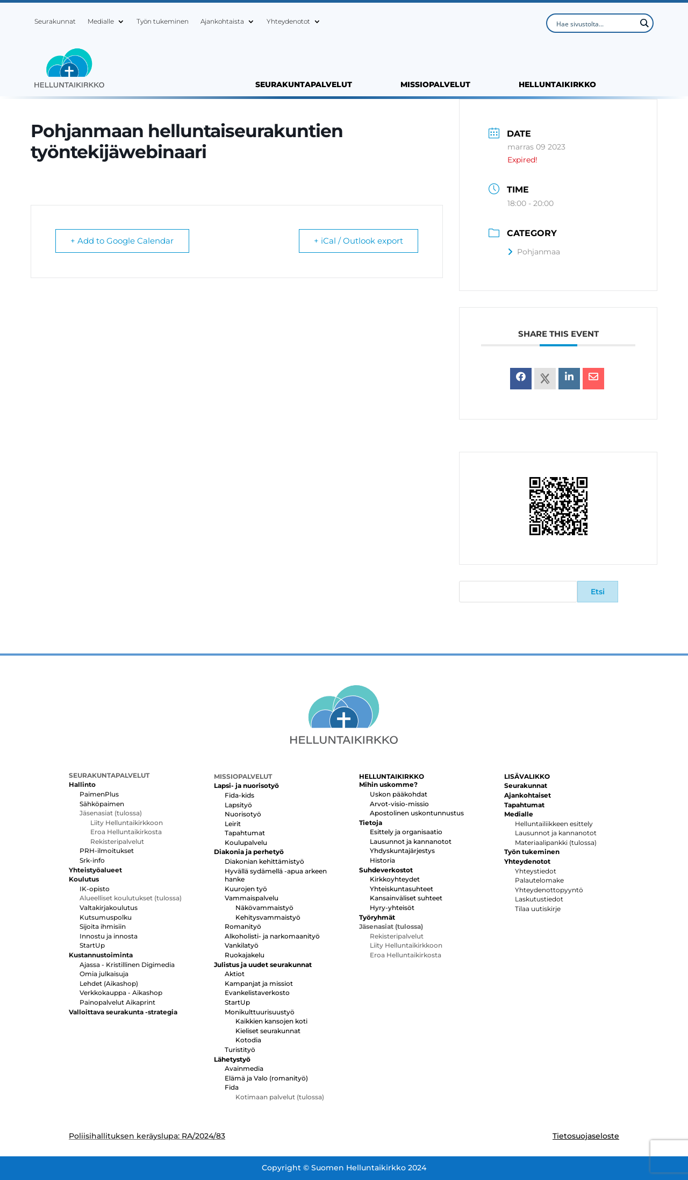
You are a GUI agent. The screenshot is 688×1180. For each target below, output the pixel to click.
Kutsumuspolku (106, 917)
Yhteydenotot (288, 21)
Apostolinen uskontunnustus (417, 813)
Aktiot (235, 974)
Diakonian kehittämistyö (264, 861)
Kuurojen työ (246, 889)
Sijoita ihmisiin (103, 926)
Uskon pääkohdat (398, 794)
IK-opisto (95, 889)
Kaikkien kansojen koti (271, 1021)
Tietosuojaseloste (586, 1136)
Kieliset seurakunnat (267, 1031)
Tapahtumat (245, 833)
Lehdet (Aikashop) (109, 983)
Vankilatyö (242, 945)
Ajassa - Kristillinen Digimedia (127, 965)
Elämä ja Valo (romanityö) (266, 1078)
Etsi (598, 591)
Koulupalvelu (246, 842)
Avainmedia (244, 1068)
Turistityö (240, 1050)
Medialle (101, 21)
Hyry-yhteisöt (392, 908)
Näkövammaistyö (264, 908)
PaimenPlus (99, 794)
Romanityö (243, 926)
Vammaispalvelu (251, 898)
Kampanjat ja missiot (259, 983)
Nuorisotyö (243, 814)
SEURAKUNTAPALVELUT (303, 85)
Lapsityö (238, 805)
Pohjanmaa (533, 252)
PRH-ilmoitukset (107, 851)
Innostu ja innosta (109, 936)
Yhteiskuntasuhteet (401, 889)
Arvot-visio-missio (399, 804)
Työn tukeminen (163, 21)
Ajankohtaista (222, 21)
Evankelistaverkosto (257, 993)
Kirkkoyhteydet (395, 879)
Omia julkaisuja (104, 974)
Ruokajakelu (244, 955)
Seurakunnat (55, 21)
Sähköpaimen (102, 804)
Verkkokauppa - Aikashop (121, 993)
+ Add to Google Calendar (122, 241)
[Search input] (595, 23)
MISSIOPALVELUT (435, 85)
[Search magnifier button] (644, 23)
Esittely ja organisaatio (406, 832)
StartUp (92, 945)
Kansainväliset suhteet (406, 898)
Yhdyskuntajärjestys (402, 851)
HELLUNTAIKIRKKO (557, 85)
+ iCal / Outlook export (358, 241)
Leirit (233, 824)
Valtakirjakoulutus (109, 908)
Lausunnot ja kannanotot (411, 841)
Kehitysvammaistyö (267, 917)
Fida (232, 1087)
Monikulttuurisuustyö (260, 1012)
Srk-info (92, 860)
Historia (382, 860)
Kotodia (248, 1040)
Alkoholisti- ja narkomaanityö (272, 936)
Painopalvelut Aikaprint (117, 1002)
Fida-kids (239, 795)
